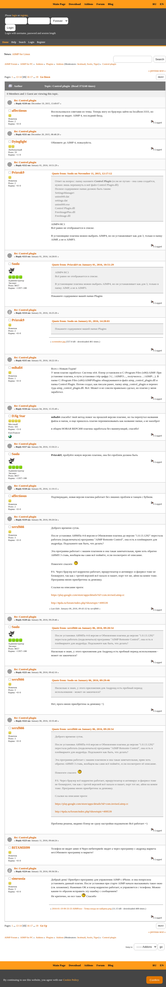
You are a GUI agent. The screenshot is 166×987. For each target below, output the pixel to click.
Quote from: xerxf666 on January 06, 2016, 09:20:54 (83, 627)
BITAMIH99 (21, 847)
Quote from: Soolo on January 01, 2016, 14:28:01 (81, 321)
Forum (100, 4)
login (14, 15)
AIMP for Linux (21, 54)
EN (162, 4)
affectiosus (19, 110)
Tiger (96, 64)
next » (162, 70)
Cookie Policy (71, 979)
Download (75, 4)
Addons (88, 4)
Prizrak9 (18, 172)
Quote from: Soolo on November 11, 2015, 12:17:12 (82, 173)
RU (154, 4)
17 (31, 77)
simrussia (18, 878)
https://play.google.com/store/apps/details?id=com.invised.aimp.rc (87, 594)
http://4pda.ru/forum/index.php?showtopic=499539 (79, 602)
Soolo (90, 64)
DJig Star (18, 416)
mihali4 (17, 367)
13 (17, 77)
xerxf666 (18, 527)
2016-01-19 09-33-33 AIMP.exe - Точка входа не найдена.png (81, 908)
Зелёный (81, 64)
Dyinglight (19, 141)
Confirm (154, 980)
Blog (110, 4)
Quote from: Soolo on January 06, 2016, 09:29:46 (81, 680)
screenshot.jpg (58, 341)
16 (28, 77)
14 (20, 77)
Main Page (59, 4)
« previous (153, 70)
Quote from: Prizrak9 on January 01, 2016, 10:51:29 (83, 264)
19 (37, 77)
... (14, 77)
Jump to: (129, 947)
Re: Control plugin (25, 100)
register (24, 15)
